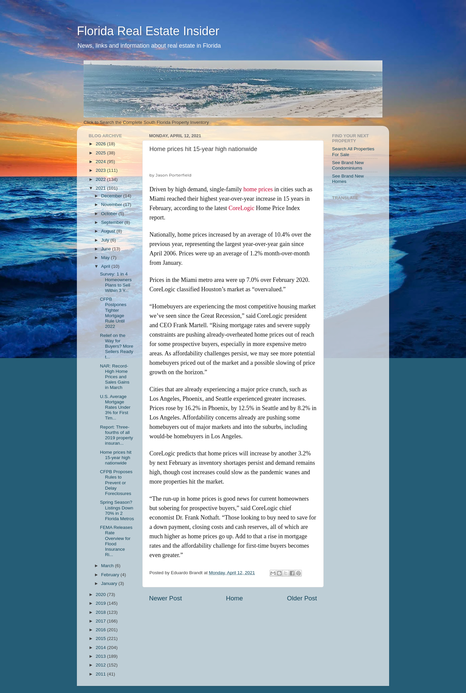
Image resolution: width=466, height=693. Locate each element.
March (108, 565)
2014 (101, 647)
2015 (101, 638)
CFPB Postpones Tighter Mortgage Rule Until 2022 (113, 313)
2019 (101, 603)
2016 (101, 629)
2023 (101, 170)
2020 (101, 594)
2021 (101, 188)
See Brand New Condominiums (348, 165)
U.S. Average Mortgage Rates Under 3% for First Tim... (115, 407)
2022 (101, 179)
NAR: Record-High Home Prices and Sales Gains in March (115, 376)
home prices (258, 189)
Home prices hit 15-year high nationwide (116, 457)
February (111, 574)
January (110, 583)
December (112, 195)
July (105, 240)
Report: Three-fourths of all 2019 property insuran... (116, 435)
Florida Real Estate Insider (148, 31)
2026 (101, 143)
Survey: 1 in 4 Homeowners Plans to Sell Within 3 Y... (116, 282)
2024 (101, 161)
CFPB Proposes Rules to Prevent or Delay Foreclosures (116, 482)
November (112, 204)
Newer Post (165, 598)
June (106, 248)
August (108, 231)
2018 (101, 612)
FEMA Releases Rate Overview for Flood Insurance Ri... (116, 541)
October (110, 213)
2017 (101, 621)
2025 (101, 152)
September (113, 222)
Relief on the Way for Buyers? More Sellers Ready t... (116, 346)
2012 (101, 664)
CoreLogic (241, 208)
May (106, 257)
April (106, 266)
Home (234, 598)
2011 (101, 674)
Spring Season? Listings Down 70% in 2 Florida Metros (117, 510)
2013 (101, 656)
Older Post (302, 598)
